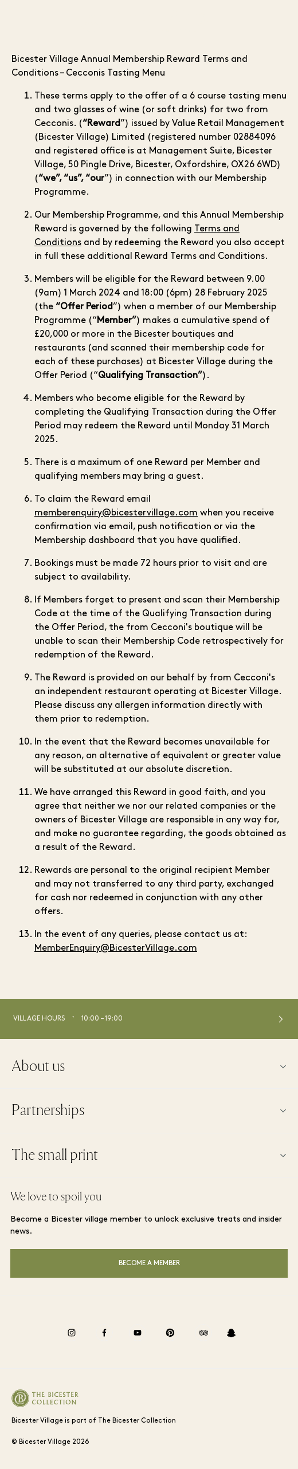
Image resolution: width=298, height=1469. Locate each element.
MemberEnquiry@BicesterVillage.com (115, 948)
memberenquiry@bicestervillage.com (116, 513)
